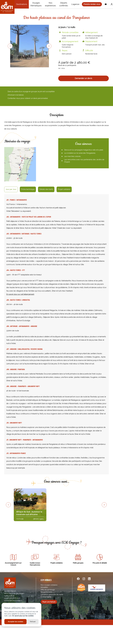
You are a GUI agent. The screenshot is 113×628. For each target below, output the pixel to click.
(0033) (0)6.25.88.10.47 (12, 598)
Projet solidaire (64, 189)
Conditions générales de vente (52, 594)
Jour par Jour (11, 189)
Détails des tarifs (46, 189)
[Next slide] (48, 46)
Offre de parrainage (48, 590)
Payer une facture (48, 602)
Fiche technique (28, 189)
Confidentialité (46, 597)
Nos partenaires (46, 592)
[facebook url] (78, 578)
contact (7, 601)
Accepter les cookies (15, 622)
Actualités (44, 587)
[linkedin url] (89, 578)
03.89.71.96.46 (9, 596)
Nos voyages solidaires (49, 585)
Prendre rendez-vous (92, 4)
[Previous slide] (10, 46)
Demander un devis (83, 78)
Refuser (33, 622)
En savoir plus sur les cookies (23, 616)
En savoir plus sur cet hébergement (20, 294)
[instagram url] (83, 578)
